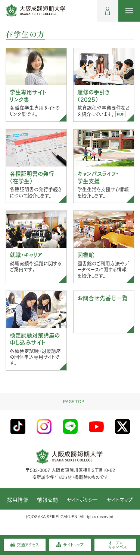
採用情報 (17, 499)
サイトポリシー (82, 499)
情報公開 (47, 499)
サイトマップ (120, 499)
